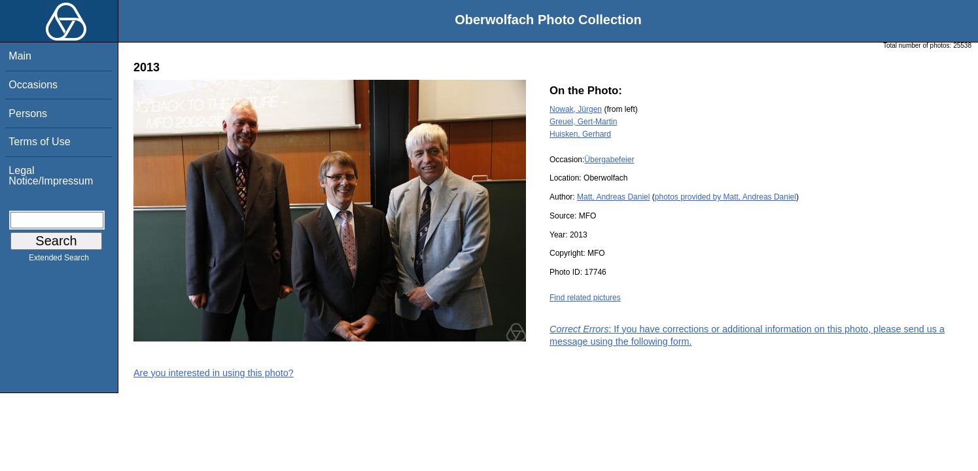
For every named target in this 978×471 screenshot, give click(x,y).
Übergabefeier (609, 159)
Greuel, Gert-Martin (583, 121)
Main (20, 55)
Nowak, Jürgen (576, 109)
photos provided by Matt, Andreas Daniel (725, 196)
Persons (28, 113)
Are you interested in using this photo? (213, 373)
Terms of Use (39, 141)
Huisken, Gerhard (580, 134)
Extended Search (59, 260)
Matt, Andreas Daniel (613, 196)
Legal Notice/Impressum (51, 175)
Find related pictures (585, 297)
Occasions (33, 84)
